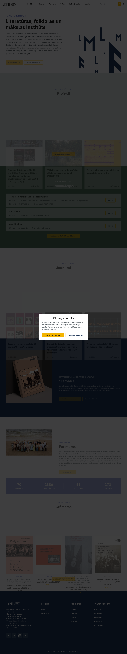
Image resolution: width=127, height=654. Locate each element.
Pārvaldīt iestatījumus (75, 335)
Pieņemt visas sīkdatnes (53, 335)
